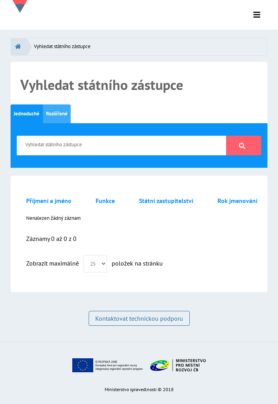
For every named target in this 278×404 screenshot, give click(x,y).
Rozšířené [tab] (57, 113)
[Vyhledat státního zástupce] (121, 145)
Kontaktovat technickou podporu (139, 318)
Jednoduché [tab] (26, 113)
